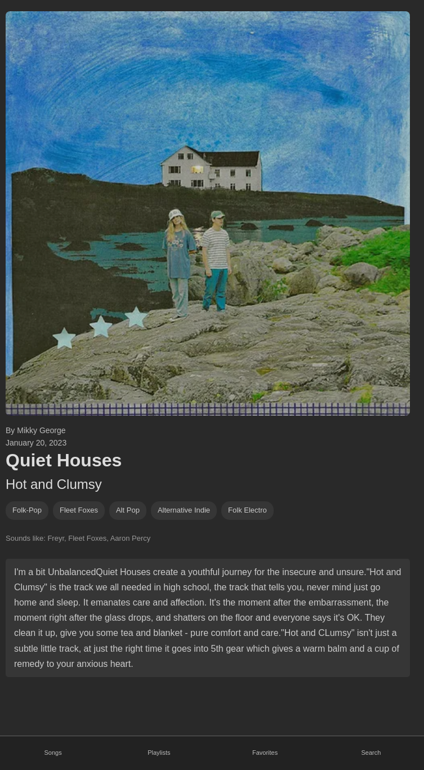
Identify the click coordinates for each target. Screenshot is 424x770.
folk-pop (27, 510)
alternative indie (184, 510)
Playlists (159, 752)
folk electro (247, 510)
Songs (53, 752)
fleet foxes (79, 510)
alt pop (128, 510)
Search (371, 752)
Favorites (265, 752)
